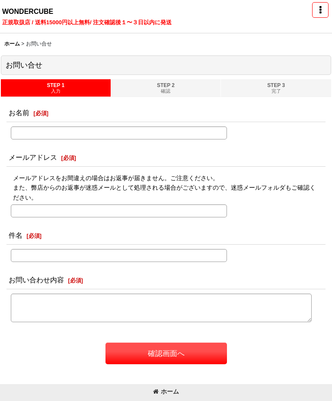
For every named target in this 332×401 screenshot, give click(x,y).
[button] (320, 10)
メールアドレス (33, 157)
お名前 (19, 112)
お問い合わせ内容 (36, 280)
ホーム (166, 391)
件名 (15, 235)
